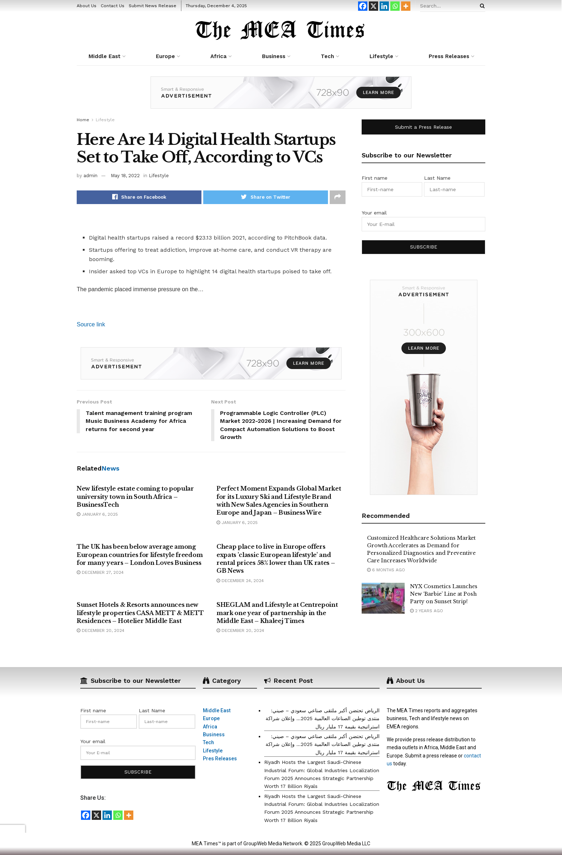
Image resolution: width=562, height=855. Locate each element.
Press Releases (449, 56)
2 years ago (426, 610)
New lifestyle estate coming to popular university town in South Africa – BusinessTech (135, 497)
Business (273, 56)
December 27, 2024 (100, 572)
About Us (86, 5)
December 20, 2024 (100, 630)
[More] (405, 6)
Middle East (104, 56)
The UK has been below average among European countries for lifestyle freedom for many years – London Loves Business (140, 555)
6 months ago (386, 569)
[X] (373, 6)
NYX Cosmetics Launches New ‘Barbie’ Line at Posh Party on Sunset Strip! (443, 594)
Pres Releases (220, 759)
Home (83, 119)
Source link (91, 324)
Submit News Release (152, 5)
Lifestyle (381, 56)
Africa (218, 56)
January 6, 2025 (97, 514)
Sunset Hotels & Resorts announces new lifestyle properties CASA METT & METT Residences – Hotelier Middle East (140, 613)
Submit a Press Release (423, 127)
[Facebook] (362, 6)
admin (90, 175)
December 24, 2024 (240, 581)
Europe (165, 56)
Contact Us (112, 5)
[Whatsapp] (395, 6)
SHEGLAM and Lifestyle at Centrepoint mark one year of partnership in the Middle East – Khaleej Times (277, 613)
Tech (327, 56)
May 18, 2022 (125, 175)
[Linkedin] (384, 6)
